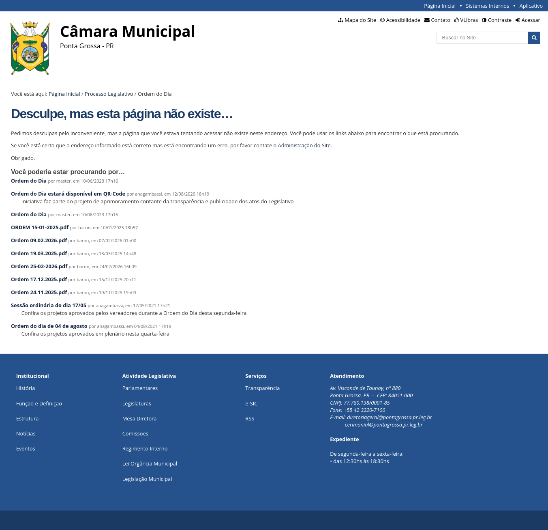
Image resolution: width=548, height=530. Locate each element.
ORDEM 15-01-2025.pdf (39, 227)
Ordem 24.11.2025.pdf (39, 292)
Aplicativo (531, 5)
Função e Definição (39, 403)
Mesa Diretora (139, 418)
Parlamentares (140, 388)
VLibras (469, 20)
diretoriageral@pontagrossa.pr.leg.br (389, 417)
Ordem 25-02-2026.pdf (39, 266)
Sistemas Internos (487, 5)
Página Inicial (440, 5)
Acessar (531, 20)
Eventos (25, 448)
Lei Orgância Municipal (149, 463)
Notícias (26, 433)
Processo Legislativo (109, 93)
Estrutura (27, 418)
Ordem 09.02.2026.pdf (39, 240)
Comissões (135, 433)
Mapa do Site (360, 20)
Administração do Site (304, 145)
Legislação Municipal (147, 479)
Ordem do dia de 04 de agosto (49, 326)
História (25, 388)
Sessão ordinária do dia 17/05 (48, 305)
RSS (249, 418)
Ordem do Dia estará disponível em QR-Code (68, 193)
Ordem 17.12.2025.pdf (39, 279)
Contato (441, 20)
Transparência (262, 388)
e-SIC (251, 403)
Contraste (500, 20)
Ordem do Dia (29, 180)
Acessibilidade (403, 20)
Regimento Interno (145, 448)
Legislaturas (136, 403)
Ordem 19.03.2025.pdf (39, 253)
